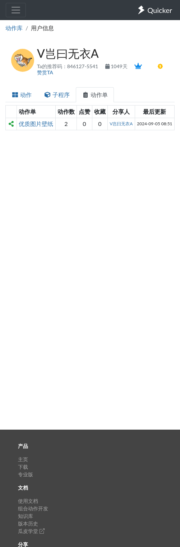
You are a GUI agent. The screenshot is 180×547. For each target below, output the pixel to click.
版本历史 (28, 523)
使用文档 (28, 501)
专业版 (25, 474)
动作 (21, 94)
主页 (23, 459)
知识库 (25, 516)
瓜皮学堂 (31, 531)
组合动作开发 (33, 508)
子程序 (57, 94)
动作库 (14, 27)
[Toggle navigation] (16, 10)
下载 (23, 467)
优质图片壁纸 (36, 123)
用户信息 (42, 27)
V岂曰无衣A (121, 123)
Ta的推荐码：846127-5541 (68, 66)
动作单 (95, 94)
